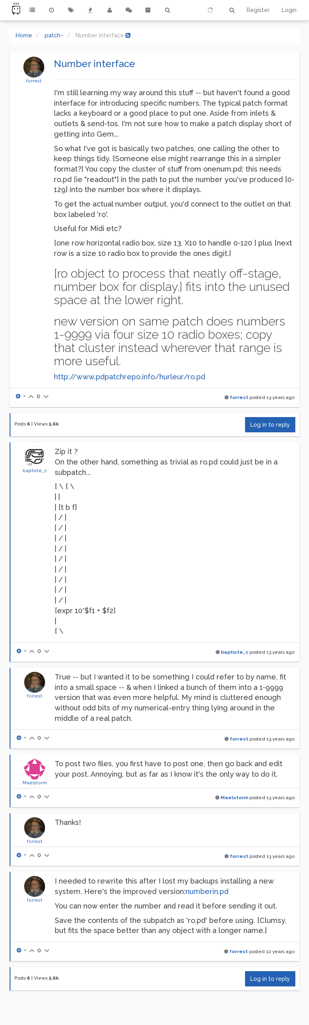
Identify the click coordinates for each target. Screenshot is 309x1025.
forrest (33, 81)
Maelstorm (35, 783)
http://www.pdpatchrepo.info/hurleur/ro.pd (129, 376)
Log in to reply (270, 424)
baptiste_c (35, 470)
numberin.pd (207, 891)
